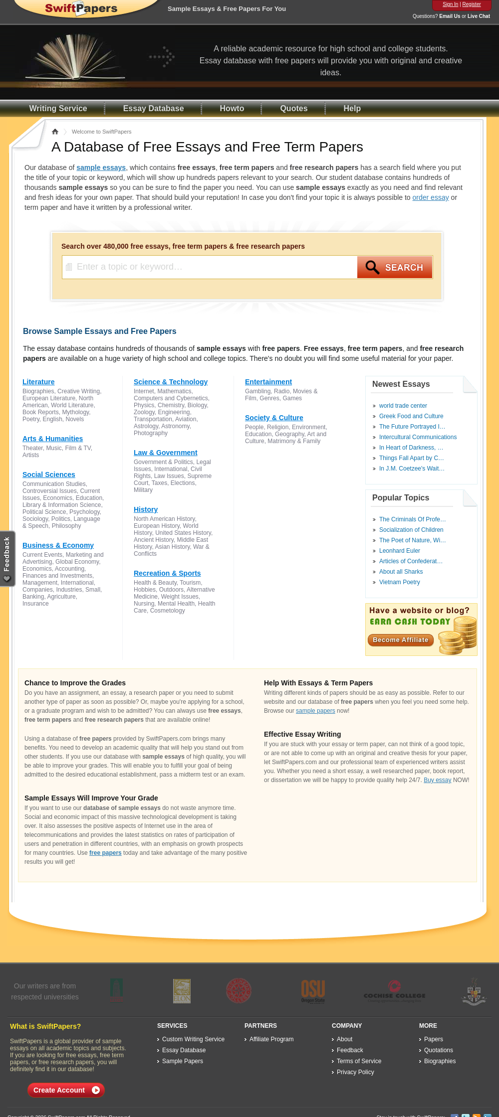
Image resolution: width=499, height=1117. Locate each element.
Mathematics (174, 391)
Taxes (159, 482)
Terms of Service (359, 1061)
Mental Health (176, 603)
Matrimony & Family (293, 441)
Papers (433, 1039)
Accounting (69, 568)
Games (292, 398)
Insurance (35, 603)
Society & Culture (274, 418)
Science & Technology (171, 382)
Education (89, 497)
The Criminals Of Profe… (412, 519)
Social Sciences (48, 475)
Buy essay (437, 780)
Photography (151, 433)
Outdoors (171, 589)
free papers (105, 852)
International (77, 582)
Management (39, 582)
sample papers (315, 710)
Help (352, 108)
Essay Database (153, 108)
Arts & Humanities (52, 439)
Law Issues (169, 476)
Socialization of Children (411, 529)
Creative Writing (78, 391)
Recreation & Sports (167, 573)
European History (157, 525)
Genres (269, 398)
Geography (289, 434)
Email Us (449, 16)
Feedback (350, 1050)
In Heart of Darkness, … (411, 447)
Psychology (84, 511)
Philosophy (66, 525)
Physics (144, 405)
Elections (183, 482)
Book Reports (40, 412)
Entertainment (268, 382)
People (254, 427)
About (344, 1039)
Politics (60, 518)
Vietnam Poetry (399, 582)
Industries (69, 589)
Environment (308, 427)
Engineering (174, 412)
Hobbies (145, 589)
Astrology (146, 426)
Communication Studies (54, 483)
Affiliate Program (271, 1039)
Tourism (190, 582)
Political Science (44, 511)
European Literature (48, 398)
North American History (164, 518)
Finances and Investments (57, 575)
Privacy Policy (355, 1072)
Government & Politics (163, 462)
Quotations (438, 1050)
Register (472, 4)
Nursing (144, 603)
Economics (57, 497)
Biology (197, 405)
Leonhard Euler (399, 550)
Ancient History (154, 539)
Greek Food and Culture (411, 416)
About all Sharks (401, 571)
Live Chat (479, 16)
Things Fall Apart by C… (411, 458)
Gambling (257, 391)
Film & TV (77, 448)
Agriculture (61, 596)
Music (53, 448)
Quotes (293, 108)
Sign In (450, 4)
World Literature (72, 405)
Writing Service (58, 108)
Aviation (185, 419)
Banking (33, 596)
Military (143, 489)
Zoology (144, 412)
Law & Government (166, 453)
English (52, 419)
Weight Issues (180, 596)
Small (92, 589)
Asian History (172, 546)
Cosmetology (167, 610)
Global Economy (77, 561)
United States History (183, 532)
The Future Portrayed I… (412, 426)
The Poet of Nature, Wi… (412, 540)
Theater (32, 448)
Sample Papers (182, 1061)
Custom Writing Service (193, 1039)
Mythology (75, 412)
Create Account (59, 1090)
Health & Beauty (155, 582)
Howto (232, 108)
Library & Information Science (61, 504)
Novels (75, 419)
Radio (281, 391)
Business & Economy (58, 545)
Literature (38, 382)
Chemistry (171, 405)
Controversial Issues (49, 490)
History (146, 509)
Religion (277, 427)
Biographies (38, 391)
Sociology (35, 518)
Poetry (30, 419)
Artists (30, 455)
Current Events (42, 554)
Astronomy (175, 426)
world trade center (403, 405)
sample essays (101, 167)
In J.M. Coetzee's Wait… (412, 468)
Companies (37, 589)
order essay (431, 197)
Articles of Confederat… (411, 561)
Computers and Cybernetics (171, 398)
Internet (144, 391)
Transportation (153, 419)
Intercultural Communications (418, 437)
